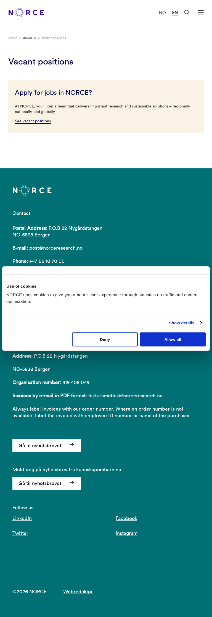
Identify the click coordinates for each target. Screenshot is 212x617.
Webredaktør (78, 591)
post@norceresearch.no (56, 248)
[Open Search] (186, 12)
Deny (105, 339)
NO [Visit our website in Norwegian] (162, 12)
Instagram (126, 533)
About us (29, 38)
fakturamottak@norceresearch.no (125, 395)
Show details (182, 322)
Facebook (126, 518)
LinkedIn (22, 518)
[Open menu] (201, 12)
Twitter (20, 533)
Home (12, 38)
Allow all (172, 339)
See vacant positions (33, 120)
